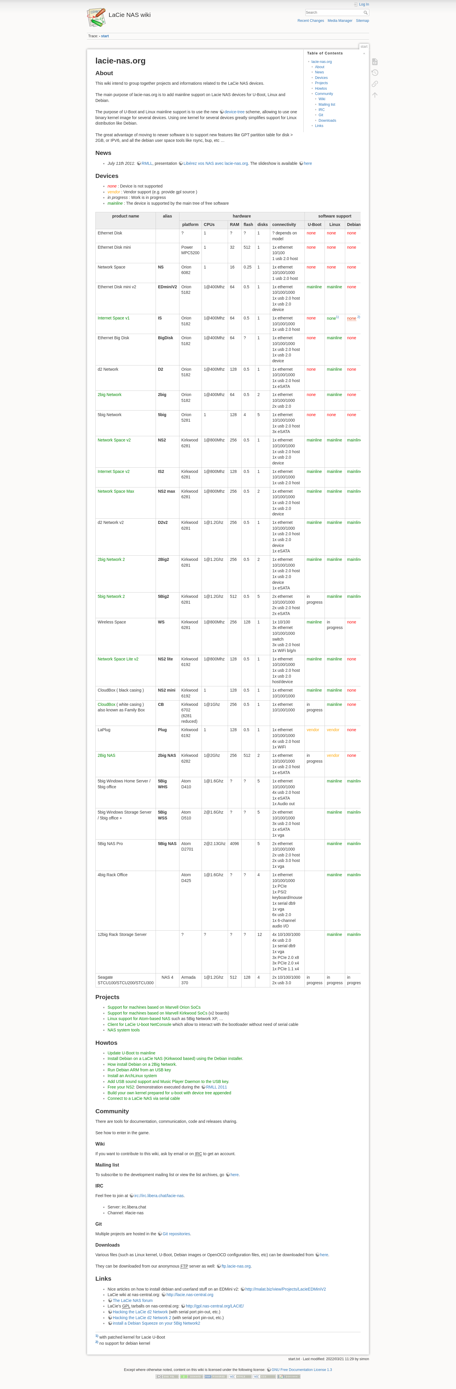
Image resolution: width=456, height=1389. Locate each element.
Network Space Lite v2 (118, 659)
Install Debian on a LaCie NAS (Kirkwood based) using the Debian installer (175, 1058)
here (308, 163)
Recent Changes (311, 21)
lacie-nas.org (321, 62)
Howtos (321, 88)
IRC (321, 110)
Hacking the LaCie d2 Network (140, 1312)
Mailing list (326, 105)
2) (358, 317)
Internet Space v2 (114, 471)
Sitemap (362, 21)
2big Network (110, 394)
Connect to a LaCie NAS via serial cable (144, 1098)
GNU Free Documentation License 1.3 (302, 1370)
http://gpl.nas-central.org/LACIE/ (215, 1306)
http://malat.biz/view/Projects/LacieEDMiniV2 (285, 1289)
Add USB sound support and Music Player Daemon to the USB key (168, 1081)
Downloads (327, 121)
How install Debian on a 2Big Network (142, 1064)
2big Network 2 (111, 559)
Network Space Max (116, 491)
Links (319, 126)
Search (366, 12)
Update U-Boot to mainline (131, 1053)
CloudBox (106, 704)
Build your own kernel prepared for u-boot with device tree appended (169, 1093)
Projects (321, 83)
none (331, 318)
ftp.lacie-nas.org (236, 1266)
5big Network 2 (111, 596)
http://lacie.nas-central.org (189, 1294)
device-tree (235, 111)
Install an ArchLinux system (132, 1075)
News (319, 72)
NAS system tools (124, 1030)
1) (337, 317)
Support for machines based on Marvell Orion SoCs (154, 1007)
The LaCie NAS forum (133, 1300)
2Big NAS (106, 755)
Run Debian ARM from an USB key (139, 1070)
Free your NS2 (121, 1087)
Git (320, 115)
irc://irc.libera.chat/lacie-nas (159, 1195)
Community (324, 94)
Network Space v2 (114, 440)
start (105, 36)
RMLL (147, 163)
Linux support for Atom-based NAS (139, 1018)
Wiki (321, 99)
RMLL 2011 (216, 1087)
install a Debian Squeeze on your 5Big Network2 (156, 1323)
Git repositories (176, 1233)
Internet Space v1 (114, 318)
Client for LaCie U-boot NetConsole (139, 1024)
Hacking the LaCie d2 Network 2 (142, 1317)
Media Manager (340, 21)
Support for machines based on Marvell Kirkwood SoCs (157, 1013)
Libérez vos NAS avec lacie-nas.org (216, 163)
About (319, 67)
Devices (321, 78)
